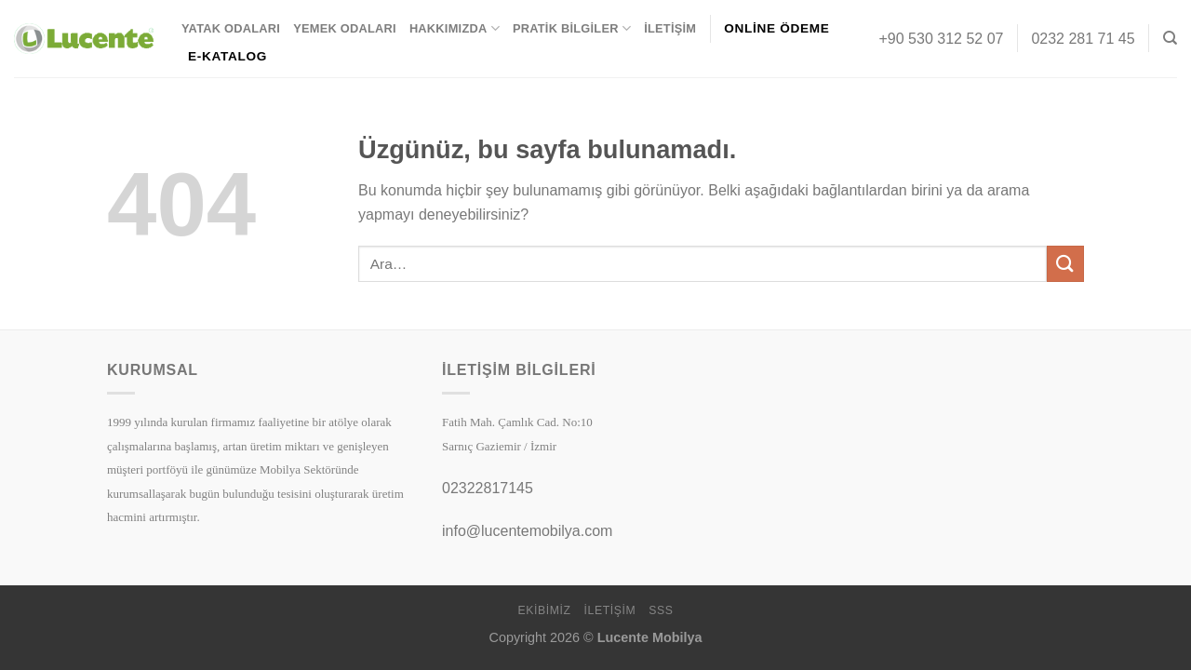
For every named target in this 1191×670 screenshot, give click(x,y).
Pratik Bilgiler (572, 28)
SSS (661, 610)
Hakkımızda (454, 28)
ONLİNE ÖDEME (776, 28)
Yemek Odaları (344, 28)
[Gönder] (1065, 264)
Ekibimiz (543, 610)
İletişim (670, 28)
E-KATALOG (227, 56)
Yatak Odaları (230, 28)
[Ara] (1170, 38)
